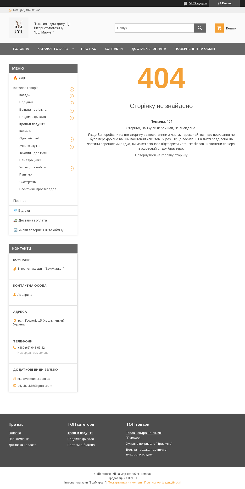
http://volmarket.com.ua (33, 379)
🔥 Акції (19, 78)
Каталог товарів (53, 49)
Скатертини (28, 182)
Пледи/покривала (32, 117)
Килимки (25, 131)
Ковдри (24, 95)
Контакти (114, 49)
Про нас (88, 49)
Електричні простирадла (37, 189)
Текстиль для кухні (33, 153)
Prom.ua (145, 474)
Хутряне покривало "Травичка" (149, 443)
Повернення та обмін (195, 49)
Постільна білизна (81, 445)
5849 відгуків (198, 3)
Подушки (26, 102)
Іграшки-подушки (32, 124)
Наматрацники (30, 160)
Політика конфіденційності (162, 482)
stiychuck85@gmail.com (35, 385)
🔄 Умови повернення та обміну (38, 230)
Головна (21, 49)
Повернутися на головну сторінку (161, 155)
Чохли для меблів (32, 167)
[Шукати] (200, 28)
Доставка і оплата (148, 49)
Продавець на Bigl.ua (122, 478)
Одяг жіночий (29, 138)
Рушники (25, 174)
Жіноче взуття (29, 146)
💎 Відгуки (21, 210)
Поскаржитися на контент (125, 482)
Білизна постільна (32, 109)
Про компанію (19, 439)
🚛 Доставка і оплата (30, 220)
